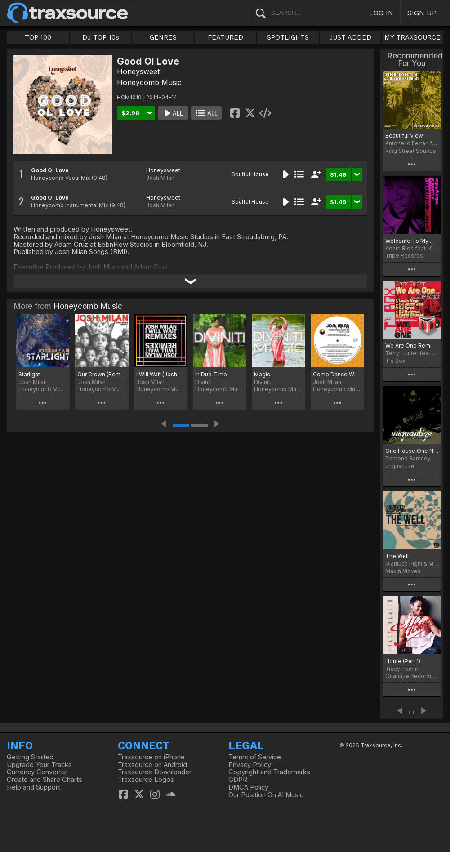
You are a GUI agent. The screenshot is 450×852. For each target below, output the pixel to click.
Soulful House (250, 174)
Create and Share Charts (44, 780)
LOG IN (381, 13)
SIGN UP (422, 13)
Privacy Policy (249, 765)
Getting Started (30, 757)
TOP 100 (38, 37)
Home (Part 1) (402, 661)
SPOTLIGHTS (288, 37)
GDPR (237, 780)
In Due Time (211, 374)
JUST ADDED (350, 37)
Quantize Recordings (411, 676)
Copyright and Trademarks (269, 772)
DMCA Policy (248, 787)
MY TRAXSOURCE (412, 37)
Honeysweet (138, 71)
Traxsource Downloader (155, 772)
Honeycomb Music (149, 82)
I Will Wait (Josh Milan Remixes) (160, 374)
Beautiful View (404, 135)
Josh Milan (160, 177)
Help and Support (33, 787)
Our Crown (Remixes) (101, 374)
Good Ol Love (50, 170)
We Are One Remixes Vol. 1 (411, 345)
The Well (397, 556)
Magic (262, 374)
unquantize (399, 466)
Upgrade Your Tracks (39, 765)
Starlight (29, 374)
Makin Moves (403, 571)
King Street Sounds (410, 150)
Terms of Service (254, 757)
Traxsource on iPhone (151, 757)
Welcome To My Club (411, 240)
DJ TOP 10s (100, 37)
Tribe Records (404, 255)
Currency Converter (37, 772)
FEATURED (225, 37)
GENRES (163, 37)
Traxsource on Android (152, 765)
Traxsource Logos (146, 780)
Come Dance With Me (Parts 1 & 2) (337, 374)
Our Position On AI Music (265, 795)
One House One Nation (411, 450)
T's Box (395, 360)
